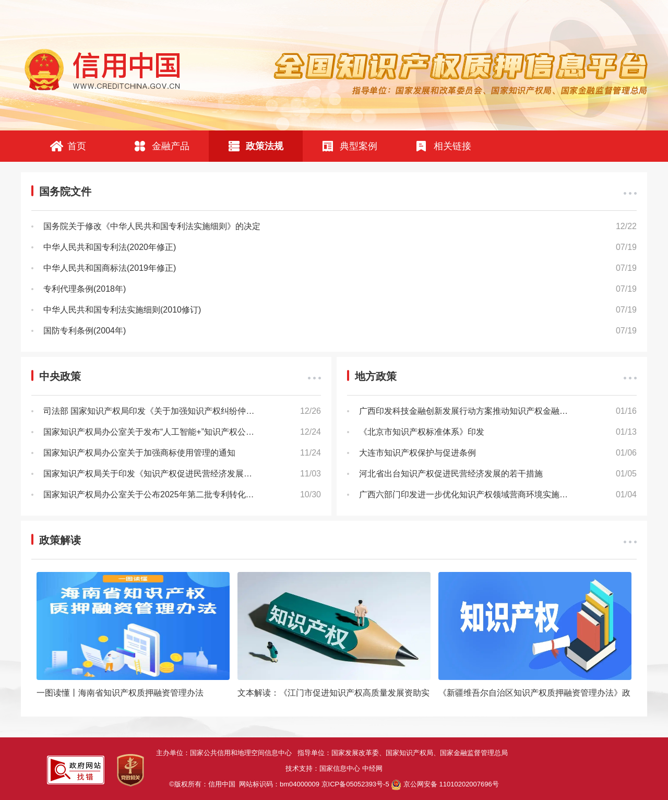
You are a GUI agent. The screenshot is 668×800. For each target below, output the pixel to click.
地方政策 (376, 376)
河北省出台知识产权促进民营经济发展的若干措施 (451, 473)
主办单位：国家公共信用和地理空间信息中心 (226, 753)
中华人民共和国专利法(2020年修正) (109, 247)
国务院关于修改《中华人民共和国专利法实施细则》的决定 (151, 226)
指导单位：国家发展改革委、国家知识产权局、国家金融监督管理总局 (404, 753)
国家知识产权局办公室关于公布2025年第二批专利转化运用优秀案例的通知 (182, 494)
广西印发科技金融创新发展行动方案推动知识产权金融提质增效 (476, 411)
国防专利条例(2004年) (84, 330)
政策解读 (60, 540)
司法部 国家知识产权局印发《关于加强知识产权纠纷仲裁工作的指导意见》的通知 (182, 411)
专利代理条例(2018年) (84, 288)
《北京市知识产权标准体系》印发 (421, 431)
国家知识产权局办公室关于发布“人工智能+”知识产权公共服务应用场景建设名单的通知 (182, 431)
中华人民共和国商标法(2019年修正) (109, 268)
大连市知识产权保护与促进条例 (417, 452)
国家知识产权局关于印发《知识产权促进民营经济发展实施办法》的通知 (177, 473)
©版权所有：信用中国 (204, 784)
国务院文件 (65, 191)
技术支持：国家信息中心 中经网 (334, 768)
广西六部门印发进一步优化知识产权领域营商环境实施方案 (467, 494)
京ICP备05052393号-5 (355, 784)
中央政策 (60, 376)
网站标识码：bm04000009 (314, 784)
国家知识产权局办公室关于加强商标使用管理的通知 (139, 452)
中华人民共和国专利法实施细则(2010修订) (122, 309)
